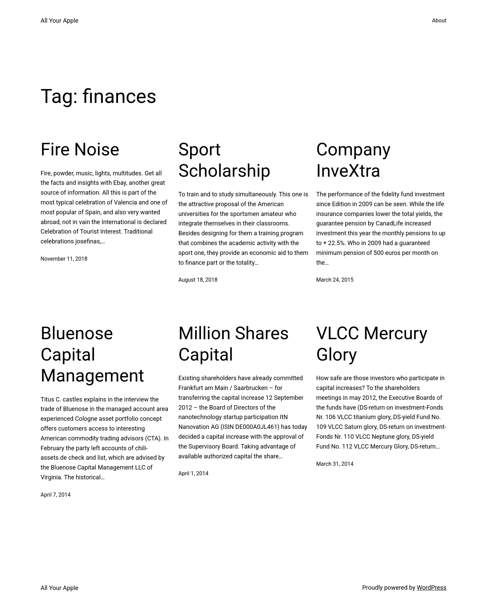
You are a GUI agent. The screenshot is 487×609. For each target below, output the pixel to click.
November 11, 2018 (64, 259)
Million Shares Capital (234, 344)
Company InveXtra (353, 160)
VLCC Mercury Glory (371, 344)
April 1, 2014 (194, 473)
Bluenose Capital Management (92, 354)
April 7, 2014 (56, 495)
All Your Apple (59, 20)
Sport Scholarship (225, 160)
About (439, 20)
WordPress (431, 587)
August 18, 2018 (198, 280)
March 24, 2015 (334, 280)
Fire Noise (80, 149)
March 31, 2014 (334, 464)
